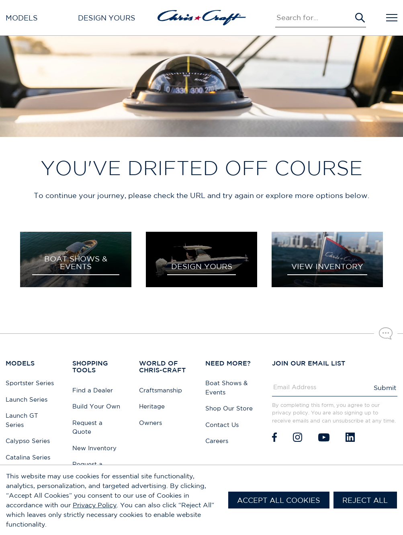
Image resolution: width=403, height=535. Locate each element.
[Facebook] (274, 437)
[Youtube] (323, 437)
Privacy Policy (95, 504)
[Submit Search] (360, 17)
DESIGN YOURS (201, 266)
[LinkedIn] (350, 437)
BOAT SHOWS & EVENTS (75, 262)
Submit (385, 387)
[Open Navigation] (391, 17)
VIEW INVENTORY (327, 266)
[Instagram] (297, 437)
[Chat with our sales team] (386, 333)
